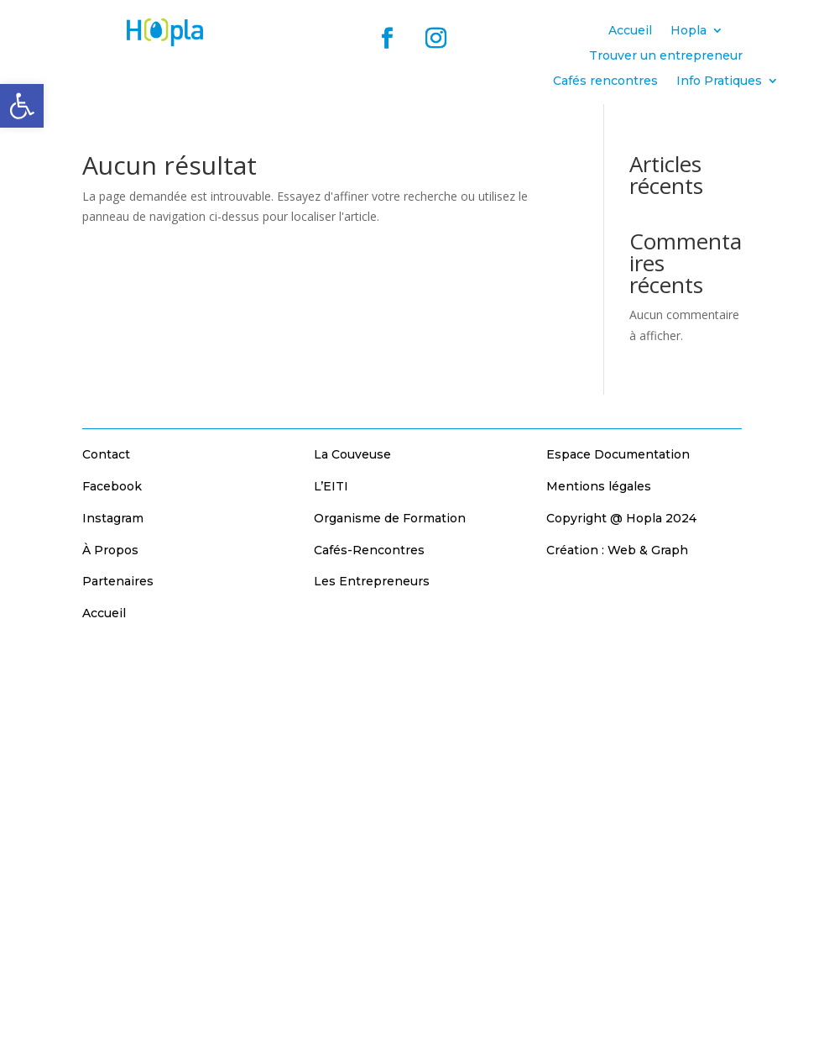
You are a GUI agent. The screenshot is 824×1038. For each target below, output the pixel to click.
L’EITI (331, 486)
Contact (106, 454)
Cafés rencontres (605, 81)
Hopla (688, 31)
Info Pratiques (719, 81)
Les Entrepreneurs (372, 581)
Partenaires (118, 581)
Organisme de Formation (390, 518)
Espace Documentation (618, 454)
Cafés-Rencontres (369, 550)
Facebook (112, 486)
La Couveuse (352, 454)
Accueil (630, 31)
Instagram (112, 518)
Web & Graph (648, 550)
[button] (22, 106)
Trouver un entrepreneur (666, 56)
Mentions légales (598, 486)
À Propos (110, 550)
